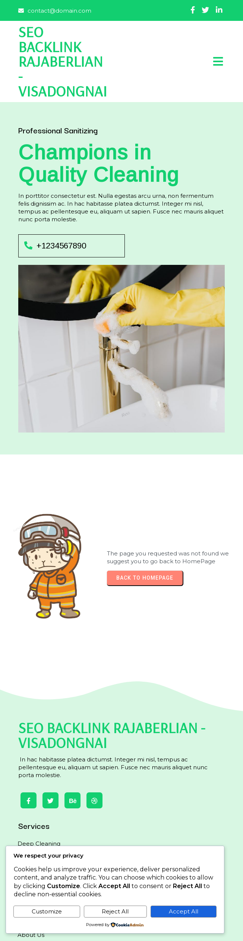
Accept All (183, 911)
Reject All (115, 911)
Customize (47, 911)
